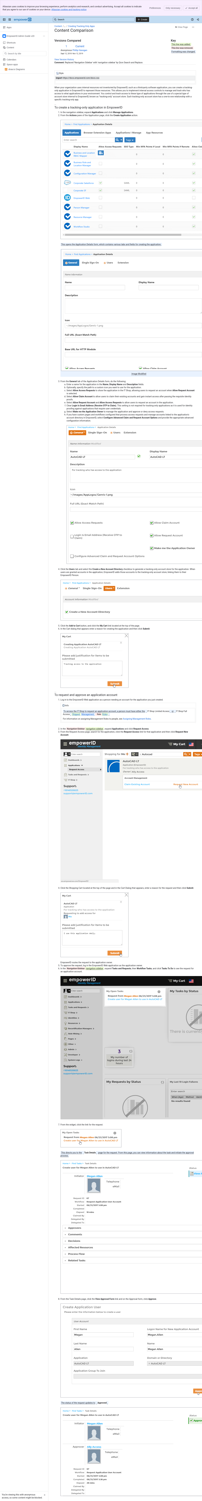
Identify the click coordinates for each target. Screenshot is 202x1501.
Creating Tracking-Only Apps (81, 10)
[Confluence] (22, 3)
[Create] (142, 3)
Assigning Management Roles (137, 703)
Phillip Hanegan (79, 34)
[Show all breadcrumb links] (64, 10)
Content (58, 10)
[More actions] (193, 11)
